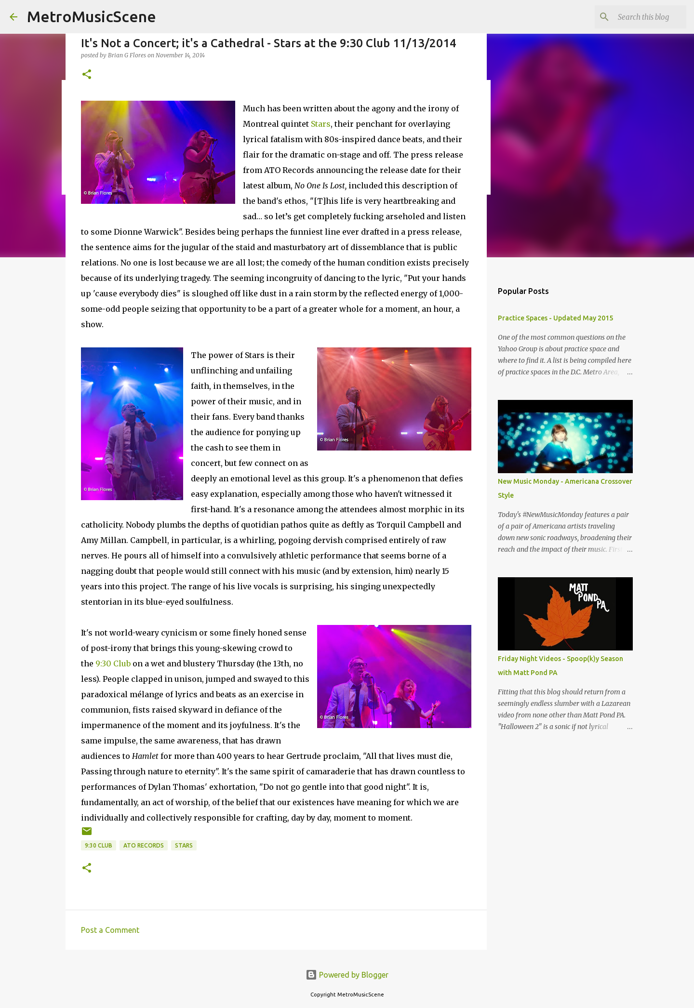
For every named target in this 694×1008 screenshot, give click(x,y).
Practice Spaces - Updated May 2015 (555, 318)
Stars (321, 124)
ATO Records (143, 845)
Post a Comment (110, 930)
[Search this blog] (635, 16)
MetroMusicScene (91, 16)
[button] (87, 74)
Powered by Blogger (347, 974)
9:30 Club (113, 663)
